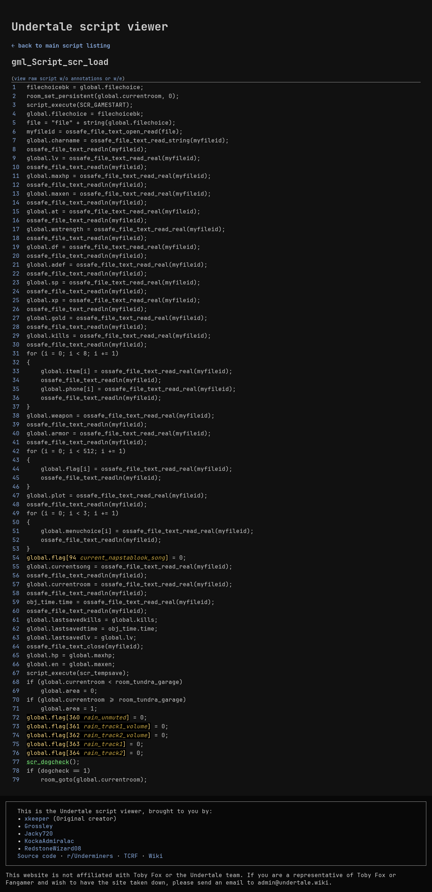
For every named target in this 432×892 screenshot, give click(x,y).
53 (16, 549)
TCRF (131, 856)
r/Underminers (90, 856)
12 (16, 185)
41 (16, 442)
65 (16, 655)
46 (16, 486)
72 (16, 717)
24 (16, 291)
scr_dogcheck (48, 762)
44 (16, 469)
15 (16, 211)
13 (16, 193)
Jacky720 (38, 833)
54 (16, 557)
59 (16, 602)
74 (16, 735)
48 (16, 504)
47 (16, 495)
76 (16, 753)
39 (16, 424)
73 (16, 726)
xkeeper (36, 818)
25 (16, 300)
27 (16, 318)
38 (16, 415)
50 (16, 522)
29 (16, 335)
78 (16, 770)
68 (16, 682)
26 (16, 309)
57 (16, 584)
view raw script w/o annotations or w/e (68, 78)
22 (16, 273)
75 (16, 744)
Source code (36, 856)
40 (16, 433)
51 (16, 531)
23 (16, 282)
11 (16, 176)
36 (16, 398)
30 (16, 344)
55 (16, 566)
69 (16, 691)
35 (16, 389)
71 (16, 708)
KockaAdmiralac (49, 841)
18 (16, 238)
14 (16, 202)
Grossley (38, 826)
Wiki (156, 856)
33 (16, 371)
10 (16, 167)
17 (16, 229)
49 (16, 513)
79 (16, 779)
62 (16, 628)
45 (16, 478)
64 (16, 646)
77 (16, 762)
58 (16, 593)
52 (16, 540)
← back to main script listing (60, 45)
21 (16, 264)
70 (16, 699)
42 (16, 451)
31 (16, 353)
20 (16, 256)
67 (16, 673)
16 (16, 220)
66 (16, 664)
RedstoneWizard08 (52, 848)
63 (16, 637)
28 (16, 327)
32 (16, 362)
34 (16, 380)
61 (16, 620)
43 (16, 460)
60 (16, 611)
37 (16, 406)
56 (16, 575)
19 (16, 247)
